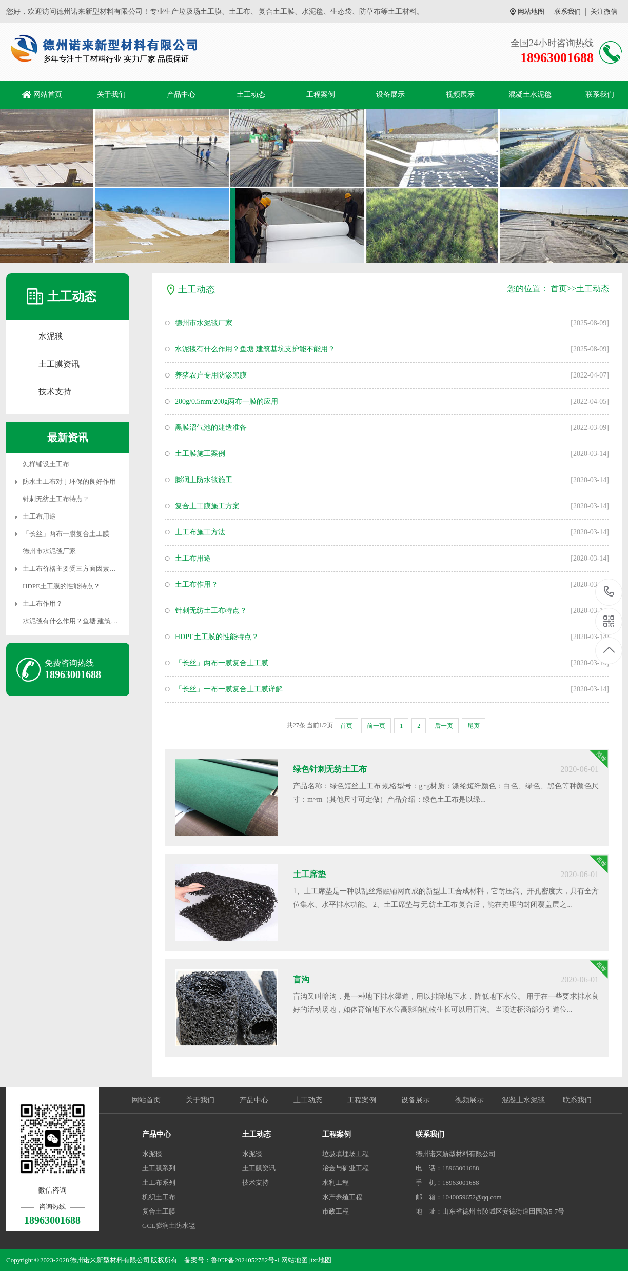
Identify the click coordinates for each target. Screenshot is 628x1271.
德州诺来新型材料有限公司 (456, 1154)
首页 (559, 288)
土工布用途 (39, 516)
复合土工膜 (158, 1211)
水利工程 (335, 1182)
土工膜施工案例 (200, 454)
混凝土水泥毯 (530, 94)
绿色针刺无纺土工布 (330, 769)
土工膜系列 (158, 1168)
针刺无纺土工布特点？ (56, 499)
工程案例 (320, 94)
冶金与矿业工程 (345, 1168)
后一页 (444, 725)
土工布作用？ (43, 603)
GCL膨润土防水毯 (168, 1225)
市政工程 (335, 1211)
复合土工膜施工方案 (207, 506)
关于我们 (111, 94)
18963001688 (609, 592)
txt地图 (321, 1260)
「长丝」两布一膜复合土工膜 (66, 534)
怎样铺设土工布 (46, 464)
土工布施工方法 (200, 532)
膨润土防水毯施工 (203, 480)
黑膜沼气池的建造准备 (211, 427)
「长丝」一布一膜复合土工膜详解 (229, 689)
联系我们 (567, 11)
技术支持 (54, 391)
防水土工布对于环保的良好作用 (69, 481)
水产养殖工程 (342, 1197)
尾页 (473, 725)
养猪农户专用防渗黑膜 (211, 375)
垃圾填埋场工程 (345, 1154)
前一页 (376, 725)
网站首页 (47, 94)
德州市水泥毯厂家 (49, 551)
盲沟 (301, 979)
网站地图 (531, 11)
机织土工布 (158, 1197)
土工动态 (251, 94)
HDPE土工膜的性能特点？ (61, 586)
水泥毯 (50, 336)
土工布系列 (158, 1182)
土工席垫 (309, 874)
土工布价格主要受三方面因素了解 (73, 568)
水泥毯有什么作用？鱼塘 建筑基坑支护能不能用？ (97, 621)
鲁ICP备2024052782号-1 (245, 1260)
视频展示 (460, 94)
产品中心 (181, 94)
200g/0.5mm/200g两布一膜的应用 (226, 401)
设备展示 (390, 94)
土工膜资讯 (59, 364)
